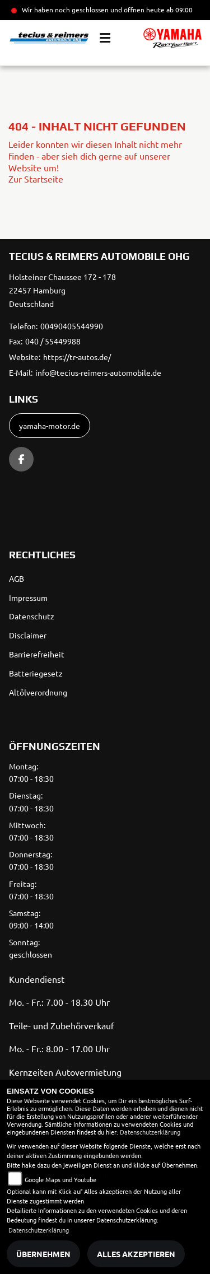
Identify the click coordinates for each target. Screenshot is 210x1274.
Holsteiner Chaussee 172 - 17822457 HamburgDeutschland (62, 290)
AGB (16, 578)
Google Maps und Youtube (60, 1179)
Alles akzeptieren (136, 1254)
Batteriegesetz (36, 673)
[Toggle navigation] (105, 38)
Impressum (28, 597)
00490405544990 (71, 326)
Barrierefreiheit (36, 654)
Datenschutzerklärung (150, 1131)
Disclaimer (27, 635)
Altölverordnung (38, 692)
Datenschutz (31, 616)
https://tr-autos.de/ (77, 357)
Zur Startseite (35, 178)
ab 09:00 (179, 9)
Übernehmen (43, 1254)
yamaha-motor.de (49, 426)
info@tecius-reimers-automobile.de (98, 372)
